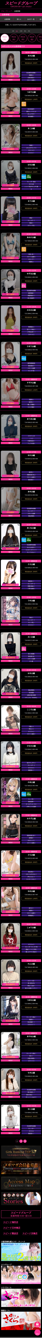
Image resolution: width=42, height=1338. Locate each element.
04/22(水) (14, 39)
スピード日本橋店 (11, 1229)
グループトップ (6, 11)
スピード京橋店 (29, 1234)
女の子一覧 (30, 19)
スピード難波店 (10, 1234)
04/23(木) (23, 39)
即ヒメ (19, 19)
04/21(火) (4, 39)
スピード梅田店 (10, 1223)
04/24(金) (32, 39)
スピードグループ (21, 3)
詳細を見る (21, 67)
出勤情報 (7, 19)
